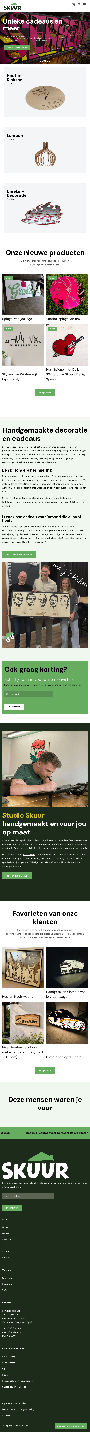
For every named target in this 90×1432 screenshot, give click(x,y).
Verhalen (6, 1257)
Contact (6, 1251)
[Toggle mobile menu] (84, 4)
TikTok (5, 1290)
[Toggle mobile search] (79, 4)
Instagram (7, 1284)
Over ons (6, 1239)
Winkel (5, 1233)
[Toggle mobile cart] (73, 4)
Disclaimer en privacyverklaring (18, 1409)
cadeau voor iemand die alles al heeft (41, 518)
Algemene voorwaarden (14, 1403)
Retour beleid (9, 1380)
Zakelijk (6, 1245)
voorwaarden (26, 1380)
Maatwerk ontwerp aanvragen (71, 1426)
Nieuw (8, 278)
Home (5, 1227)
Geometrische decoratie (17, 47)
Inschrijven (14, 706)
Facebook (7, 1278)
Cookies (6, 1415)
